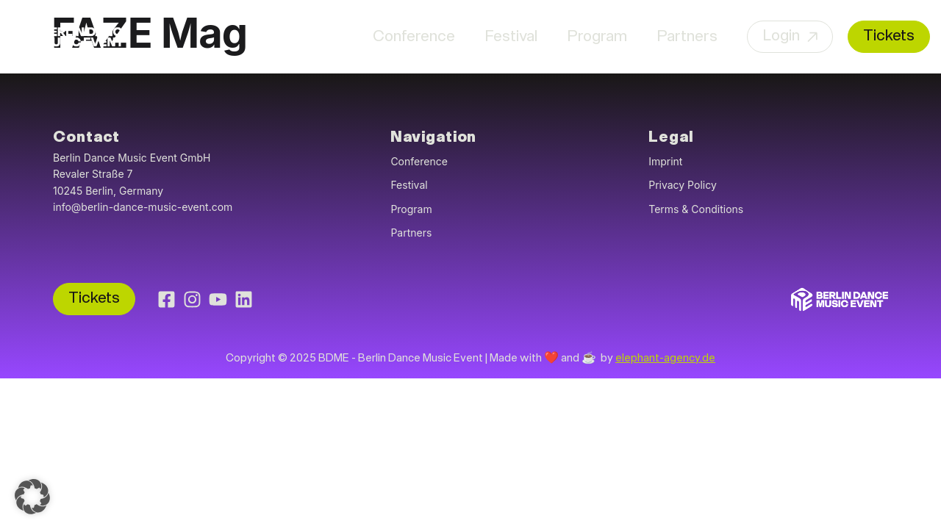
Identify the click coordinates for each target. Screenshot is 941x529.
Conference (414, 37)
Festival (510, 37)
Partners (687, 37)
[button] (32, 496)
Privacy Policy (682, 185)
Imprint (665, 161)
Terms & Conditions (695, 209)
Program (597, 37)
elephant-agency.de (665, 359)
